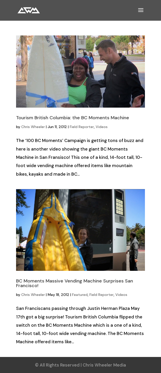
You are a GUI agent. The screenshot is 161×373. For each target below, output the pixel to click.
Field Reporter (82, 126)
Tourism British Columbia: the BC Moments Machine (72, 118)
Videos (102, 126)
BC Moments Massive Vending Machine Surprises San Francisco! (74, 283)
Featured (80, 294)
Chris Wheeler (33, 126)
